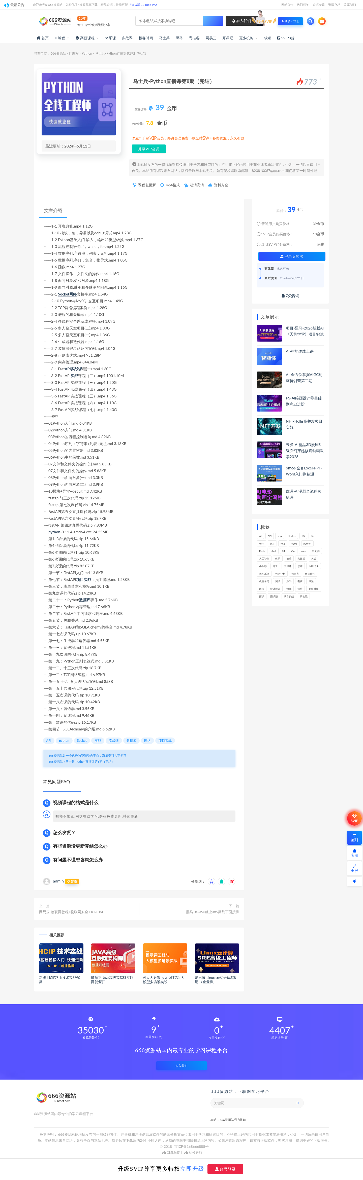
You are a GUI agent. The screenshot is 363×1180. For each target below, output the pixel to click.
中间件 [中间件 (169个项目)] (316, 550)
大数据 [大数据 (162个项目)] (301, 558)
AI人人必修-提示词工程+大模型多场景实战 (163, 979)
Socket (63, 294)
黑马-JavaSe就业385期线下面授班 (212, 912)
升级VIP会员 (149, 149)
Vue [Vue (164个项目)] (293, 550)
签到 (354, 838)
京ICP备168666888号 (191, 1146)
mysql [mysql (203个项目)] (294, 543)
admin (58, 880)
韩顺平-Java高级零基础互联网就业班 (112, 979)
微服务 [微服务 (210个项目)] (287, 566)
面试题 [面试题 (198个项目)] (274, 596)
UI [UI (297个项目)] (283, 550)
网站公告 (287, 5)
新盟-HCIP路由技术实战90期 (59, 979)
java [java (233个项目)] (272, 543)
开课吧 (227, 38)
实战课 (127, 38)
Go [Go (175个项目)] (312, 535)
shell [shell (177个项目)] (273, 550)
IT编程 (60, 38)
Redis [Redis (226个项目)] (262, 550)
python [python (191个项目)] (307, 543)
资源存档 (334, 5)
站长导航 (193, 1153)
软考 (267, 38)
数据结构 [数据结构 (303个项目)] (310, 573)
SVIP (354, 818)
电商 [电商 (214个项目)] (299, 581)
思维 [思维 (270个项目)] (299, 566)
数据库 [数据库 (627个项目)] (295, 573)
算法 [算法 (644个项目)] (311, 581)
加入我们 (241, 20)
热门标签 (303, 5)
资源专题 (319, 5)
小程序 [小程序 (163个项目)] (263, 566)
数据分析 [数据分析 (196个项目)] (280, 573)
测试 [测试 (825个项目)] (277, 581)
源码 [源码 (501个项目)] (288, 581)
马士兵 (164, 38)
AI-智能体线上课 (300, 351)
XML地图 (171, 1153)
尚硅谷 (194, 38)
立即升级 (192, 1168)
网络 (73, 294)
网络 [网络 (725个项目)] (261, 588)
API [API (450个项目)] (270, 535)
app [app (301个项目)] (280, 535)
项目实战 (83, 579)
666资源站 (58, 53)
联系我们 (350, 5)
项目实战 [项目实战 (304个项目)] (289, 596)
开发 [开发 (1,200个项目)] (275, 566)
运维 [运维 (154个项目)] (299, 588)
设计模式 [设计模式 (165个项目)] (275, 588)
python (54, 532)
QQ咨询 (290, 295)
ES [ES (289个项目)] (303, 535)
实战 (74, 375)
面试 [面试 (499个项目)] (261, 596)
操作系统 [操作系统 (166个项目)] (264, 573)
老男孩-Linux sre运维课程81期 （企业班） (216, 979)
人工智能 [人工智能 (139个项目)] (264, 558)
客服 (354, 853)
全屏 (354, 868)
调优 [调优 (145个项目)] (288, 588)
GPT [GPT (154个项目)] (261, 543)
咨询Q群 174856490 (143, 5)
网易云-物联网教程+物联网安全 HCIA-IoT (71, 912)
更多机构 (246, 38)
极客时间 (146, 38)
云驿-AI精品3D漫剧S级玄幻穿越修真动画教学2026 (305, 450)
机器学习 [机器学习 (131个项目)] (264, 581)
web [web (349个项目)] (303, 550)
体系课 (110, 38)
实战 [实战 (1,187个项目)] (313, 558)
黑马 (179, 38)
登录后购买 (292, 256)
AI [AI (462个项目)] (260, 535)
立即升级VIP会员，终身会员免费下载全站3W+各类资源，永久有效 (189, 138)
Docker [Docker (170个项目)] (292, 535)
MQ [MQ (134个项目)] (283, 543)
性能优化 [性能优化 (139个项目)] (314, 566)
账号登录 (225, 1169)
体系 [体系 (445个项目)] (277, 558)
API (68, 368)
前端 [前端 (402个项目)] (288, 558)
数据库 (84, 600)
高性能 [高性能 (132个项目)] (304, 596)
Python (87, 53)
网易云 (211, 38)
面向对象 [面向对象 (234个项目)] (314, 588)
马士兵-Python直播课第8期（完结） (90, 761)
